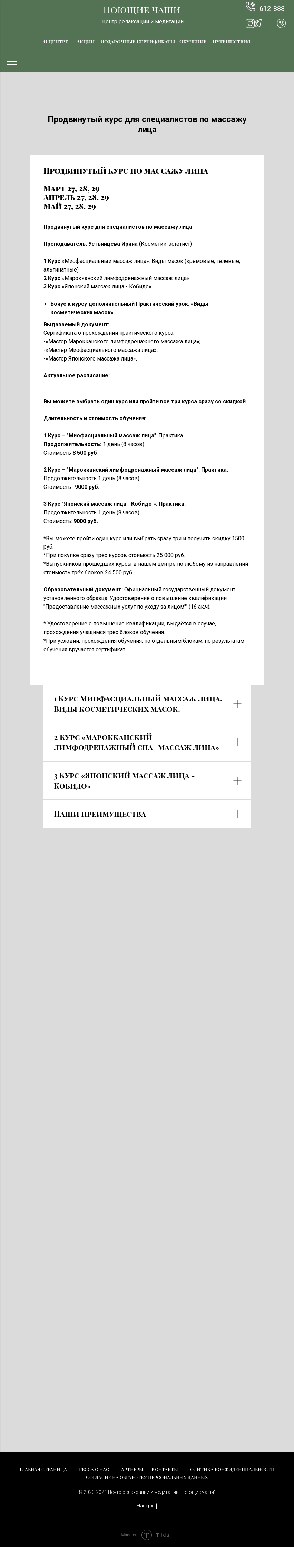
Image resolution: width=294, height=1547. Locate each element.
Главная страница (43, 1469)
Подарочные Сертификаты (137, 41)
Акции (86, 41)
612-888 (272, 8)
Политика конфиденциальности (230, 1469)
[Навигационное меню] (12, 62)
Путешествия (231, 41)
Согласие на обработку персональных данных (147, 1477)
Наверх (147, 1506)
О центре (55, 41)
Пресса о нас (92, 1469)
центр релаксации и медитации (143, 21)
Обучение (193, 41)
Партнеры (130, 1469)
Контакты (164, 1469)
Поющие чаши (141, 9)
